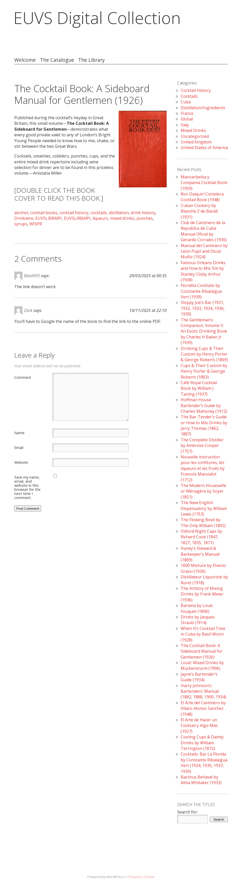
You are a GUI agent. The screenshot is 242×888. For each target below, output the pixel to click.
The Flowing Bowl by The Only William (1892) (203, 522)
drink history (143, 212)
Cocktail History (196, 90)
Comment (22, 377)
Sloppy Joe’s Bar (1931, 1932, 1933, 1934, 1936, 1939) (203, 308)
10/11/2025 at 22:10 (148, 310)
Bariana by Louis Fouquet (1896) (197, 608)
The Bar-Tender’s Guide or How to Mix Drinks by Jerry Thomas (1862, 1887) (204, 425)
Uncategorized (195, 136)
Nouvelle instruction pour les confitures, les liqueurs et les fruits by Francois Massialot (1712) (203, 468)
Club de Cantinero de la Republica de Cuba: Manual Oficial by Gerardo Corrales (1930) (204, 231)
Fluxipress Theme (141, 876)
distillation (119, 212)
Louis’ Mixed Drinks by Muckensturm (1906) (202, 665)
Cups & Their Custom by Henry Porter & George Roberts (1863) (204, 371)
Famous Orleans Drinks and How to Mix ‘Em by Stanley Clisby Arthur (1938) (203, 271)
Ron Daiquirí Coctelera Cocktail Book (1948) (202, 196)
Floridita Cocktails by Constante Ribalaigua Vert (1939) (201, 291)
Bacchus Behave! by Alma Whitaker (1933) (201, 779)
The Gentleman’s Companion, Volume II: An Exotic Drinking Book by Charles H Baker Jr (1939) (204, 331)
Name (19, 432)
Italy (185, 125)
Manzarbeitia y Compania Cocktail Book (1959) (204, 182)
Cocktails (189, 96)
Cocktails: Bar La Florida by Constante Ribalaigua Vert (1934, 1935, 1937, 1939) (204, 762)
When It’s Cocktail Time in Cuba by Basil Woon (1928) (203, 634)
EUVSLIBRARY (48, 218)
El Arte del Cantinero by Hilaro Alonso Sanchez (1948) (203, 708)
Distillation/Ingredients (203, 108)
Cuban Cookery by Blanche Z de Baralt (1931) (199, 211)
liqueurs (100, 218)
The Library (91, 60)
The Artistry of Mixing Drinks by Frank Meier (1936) (202, 594)
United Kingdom (196, 142)
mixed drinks (122, 218)
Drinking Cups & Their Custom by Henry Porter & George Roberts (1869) (204, 354)
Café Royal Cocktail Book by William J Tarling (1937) (199, 388)
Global (187, 119)
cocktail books (43, 212)
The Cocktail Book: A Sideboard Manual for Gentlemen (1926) (202, 651)
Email (18, 447)
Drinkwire (23, 218)
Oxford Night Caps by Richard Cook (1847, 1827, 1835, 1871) (201, 536)
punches (144, 218)
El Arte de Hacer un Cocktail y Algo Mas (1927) (199, 725)
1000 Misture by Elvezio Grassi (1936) (203, 568)
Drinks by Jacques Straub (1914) (198, 619)
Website (21, 462)
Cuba (186, 102)
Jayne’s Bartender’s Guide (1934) (199, 677)
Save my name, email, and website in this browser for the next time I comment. (27, 487)
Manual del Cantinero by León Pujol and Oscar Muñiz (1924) (204, 251)
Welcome (25, 60)
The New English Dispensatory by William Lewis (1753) (204, 508)
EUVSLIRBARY (77, 218)
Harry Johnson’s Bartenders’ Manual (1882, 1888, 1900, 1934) (203, 691)
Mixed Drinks (193, 130)
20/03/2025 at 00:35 (148, 275)
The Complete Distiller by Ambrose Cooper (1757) (202, 445)
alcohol (21, 212)
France (187, 113)
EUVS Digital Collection (97, 18)
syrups (20, 224)
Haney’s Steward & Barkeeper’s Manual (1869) (200, 554)
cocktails (98, 212)
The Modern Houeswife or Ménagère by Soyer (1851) (203, 491)
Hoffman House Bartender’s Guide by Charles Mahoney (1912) (204, 405)
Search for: (187, 812)
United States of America (204, 147)
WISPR (35, 224)
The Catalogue (57, 60)
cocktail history (74, 212)
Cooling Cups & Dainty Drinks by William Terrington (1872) (202, 742)
